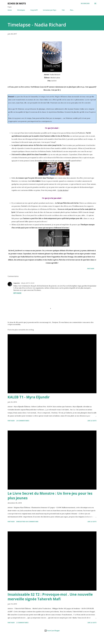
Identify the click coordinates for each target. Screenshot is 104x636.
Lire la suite (92, 421)
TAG (63, 10)
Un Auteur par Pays (49, 10)
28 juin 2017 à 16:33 (27, 283)
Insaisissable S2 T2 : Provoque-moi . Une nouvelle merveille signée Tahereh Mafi (50, 596)
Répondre (17, 293)
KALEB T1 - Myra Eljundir (29, 397)
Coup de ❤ (33, 10)
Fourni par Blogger (52, 630)
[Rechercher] (85, 3)
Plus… (72, 10)
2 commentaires (22, 622)
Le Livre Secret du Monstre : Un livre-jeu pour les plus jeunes (50, 495)
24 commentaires (22, 421)
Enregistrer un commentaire (27, 521)
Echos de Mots (17, 3)
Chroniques (21, 10)
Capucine (16, 283)
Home (10, 10)
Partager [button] (90, 268)
